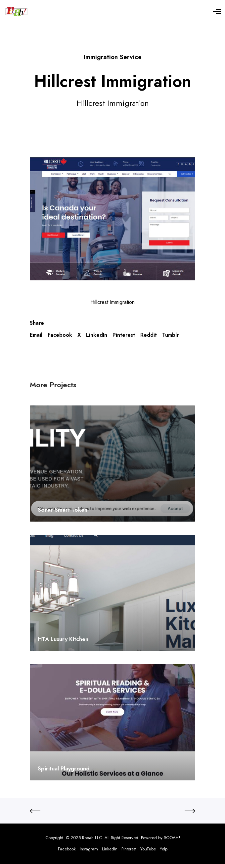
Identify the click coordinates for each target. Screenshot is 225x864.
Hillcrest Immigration (112, 302)
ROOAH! (172, 837)
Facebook (60, 335)
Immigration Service (113, 56)
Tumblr (170, 335)
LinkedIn (96, 335)
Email (36, 335)
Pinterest (123, 335)
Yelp (163, 849)
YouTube (148, 849)
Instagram (89, 849)
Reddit (148, 335)
